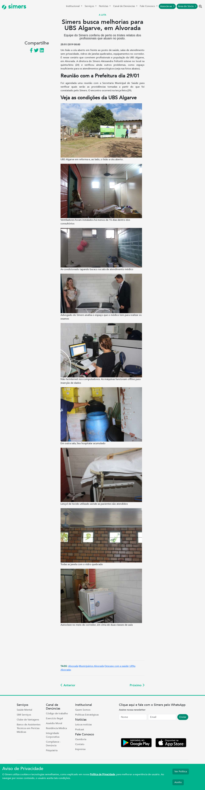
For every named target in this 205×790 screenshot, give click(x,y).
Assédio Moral (54, 723)
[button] (200, 6)
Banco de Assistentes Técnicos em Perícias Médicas (28, 728)
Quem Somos (82, 710)
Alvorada (73, 666)
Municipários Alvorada (91, 666)
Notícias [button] (104, 6)
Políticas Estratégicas (87, 714)
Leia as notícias (83, 724)
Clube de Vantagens (28, 719)
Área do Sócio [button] (186, 6)
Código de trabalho (57, 713)
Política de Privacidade (102, 774)
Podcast (79, 729)
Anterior (68, 685)
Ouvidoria (80, 739)
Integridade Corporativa (52, 735)
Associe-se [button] (166, 6)
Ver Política (180, 771)
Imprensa (80, 749)
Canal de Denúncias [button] (124, 6)
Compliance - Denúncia (53, 743)
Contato (79, 744)
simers (14, 6)
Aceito (178, 782)
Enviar (182, 717)
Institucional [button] (73, 6)
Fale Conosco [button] (148, 6)
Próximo (137, 685)
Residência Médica (56, 728)
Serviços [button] (90, 6)
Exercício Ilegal (54, 718)
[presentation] (142, 730)
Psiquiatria (51, 750)
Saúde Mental (24, 710)
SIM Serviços (24, 714)
